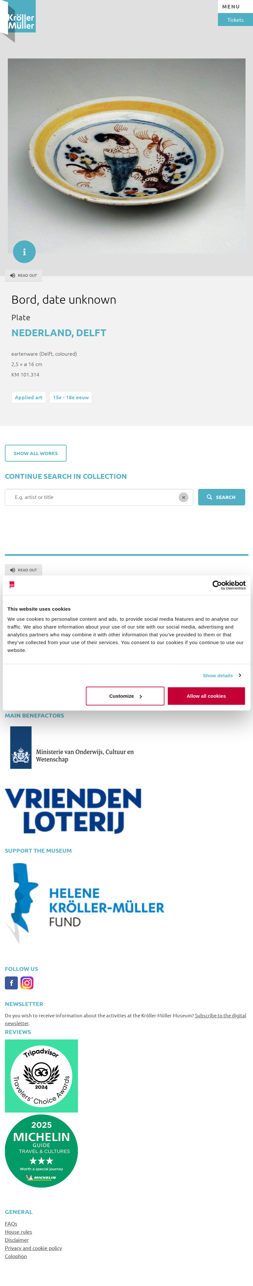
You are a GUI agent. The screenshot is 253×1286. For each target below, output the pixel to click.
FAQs (11, 1223)
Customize (125, 696)
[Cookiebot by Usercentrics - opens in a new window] (217, 585)
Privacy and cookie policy (33, 1247)
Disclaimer (17, 1239)
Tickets (235, 19)
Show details (218, 675)
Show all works (36, 453)
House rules (18, 1231)
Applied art (29, 397)
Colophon (16, 1256)
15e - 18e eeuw (71, 397)
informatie (21, 248)
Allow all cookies (206, 696)
